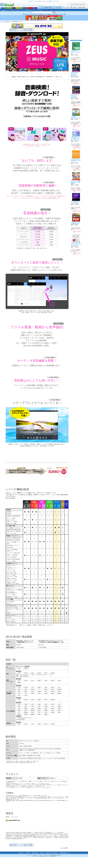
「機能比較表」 (50, 76)
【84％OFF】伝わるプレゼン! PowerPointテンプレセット (76, 244)
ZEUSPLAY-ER (66, 504)
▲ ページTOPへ (64, 848)
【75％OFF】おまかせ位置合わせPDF (75, 222)
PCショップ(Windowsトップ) (6, 21)
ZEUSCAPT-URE (62, 504)
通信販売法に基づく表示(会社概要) (52, 852)
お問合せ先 (42, 852)
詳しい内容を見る (77, 62)
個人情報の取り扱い (35, 852)
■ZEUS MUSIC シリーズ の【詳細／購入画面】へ (22, 29)
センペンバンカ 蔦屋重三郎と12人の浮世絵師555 (75, 182)
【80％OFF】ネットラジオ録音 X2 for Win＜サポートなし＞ (76, 138)
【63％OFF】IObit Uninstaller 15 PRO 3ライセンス (76, 160)
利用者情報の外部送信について (64, 852)
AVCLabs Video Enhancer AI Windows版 (74, 96)
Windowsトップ (5, 10)
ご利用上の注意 (20, 852)
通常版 (32, 506)
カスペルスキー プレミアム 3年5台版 (75, 202)
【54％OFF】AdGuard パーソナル (76, 117)
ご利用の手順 (27, 852)
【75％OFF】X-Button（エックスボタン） (75, 52)
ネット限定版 (25, 506)
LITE (29, 505)
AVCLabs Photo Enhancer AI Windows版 (74, 74)
